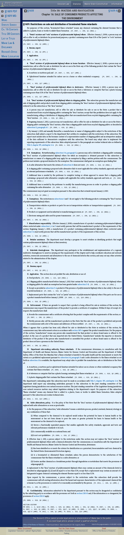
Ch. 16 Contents (9, 29)
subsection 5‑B (83, 284)
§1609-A (112, 10)
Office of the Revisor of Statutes (34, 525)
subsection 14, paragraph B (70, 357)
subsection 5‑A (28, 232)
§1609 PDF (11, 11)
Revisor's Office (9, 51)
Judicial (28, 531)
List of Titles (8, 38)
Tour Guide (49, 531)
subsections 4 (59, 199)
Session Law (63, 4)
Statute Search (8, 24)
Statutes (77, 4)
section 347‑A (77, 330)
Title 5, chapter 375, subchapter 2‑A (40, 145)
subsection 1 (45, 226)
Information (117, 4)
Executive (20, 531)
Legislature (12, 531)
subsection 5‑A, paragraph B (65, 153)
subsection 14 (68, 165)
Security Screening (71, 531)
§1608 (30, 10)
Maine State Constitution (96, 4)
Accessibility (58, 531)
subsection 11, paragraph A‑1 (37, 127)
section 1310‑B (82, 493)
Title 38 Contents (10, 34)
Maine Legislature (10, 56)
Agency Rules (36, 531)
